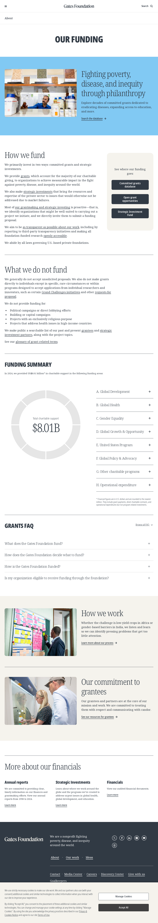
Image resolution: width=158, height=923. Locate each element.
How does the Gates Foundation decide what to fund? (78, 555)
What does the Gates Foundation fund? (78, 543)
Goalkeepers (58, 881)
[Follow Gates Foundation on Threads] (114, 845)
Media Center (73, 874)
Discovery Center (112, 874)
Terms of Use (44, 916)
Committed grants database (130, 184)
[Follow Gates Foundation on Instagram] (136, 838)
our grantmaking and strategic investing (42, 207)
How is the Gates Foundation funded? (78, 566)
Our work (72, 857)
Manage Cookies (123, 897)
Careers (92, 874)
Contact (55, 874)
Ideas (89, 857)
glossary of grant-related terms (37, 341)
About (9, 18)
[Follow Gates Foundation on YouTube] (144, 838)
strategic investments (37, 191)
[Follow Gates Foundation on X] (114, 838)
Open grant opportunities (130, 198)
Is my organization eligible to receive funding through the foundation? (78, 578)
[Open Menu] (6, 6)
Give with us (136, 874)
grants (25, 176)
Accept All (123, 908)
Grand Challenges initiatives (61, 292)
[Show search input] (147, 6)
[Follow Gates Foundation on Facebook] (122, 838)
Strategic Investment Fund (130, 213)
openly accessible (55, 235)
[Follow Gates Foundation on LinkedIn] (129, 838)
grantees (87, 330)
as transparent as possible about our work (51, 227)
